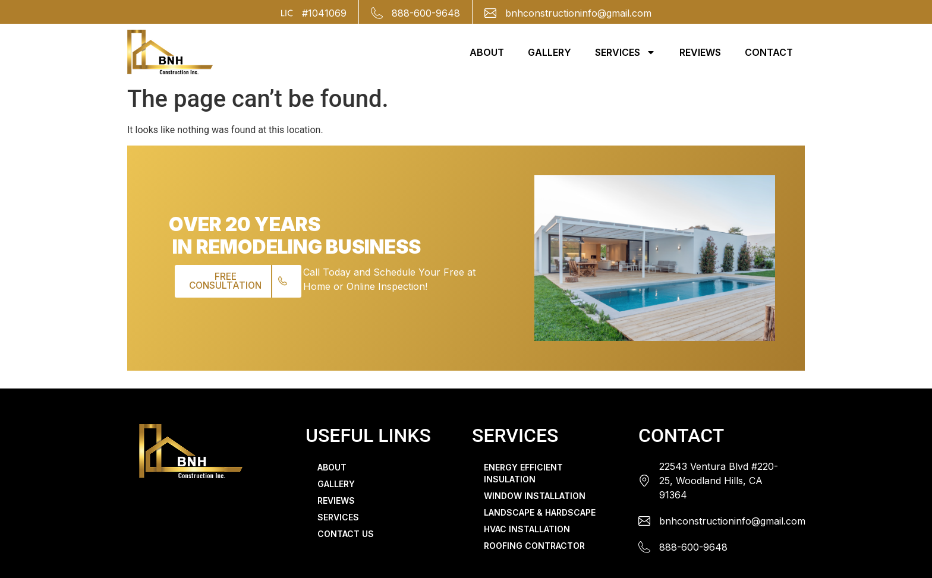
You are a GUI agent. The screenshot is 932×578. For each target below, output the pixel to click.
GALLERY (549, 52)
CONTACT (769, 52)
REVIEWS (700, 52)
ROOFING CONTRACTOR (534, 546)
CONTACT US (345, 534)
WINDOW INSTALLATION (534, 496)
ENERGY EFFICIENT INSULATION (523, 473)
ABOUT (487, 52)
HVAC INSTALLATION (527, 529)
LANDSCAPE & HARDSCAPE (540, 512)
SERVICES (625, 52)
